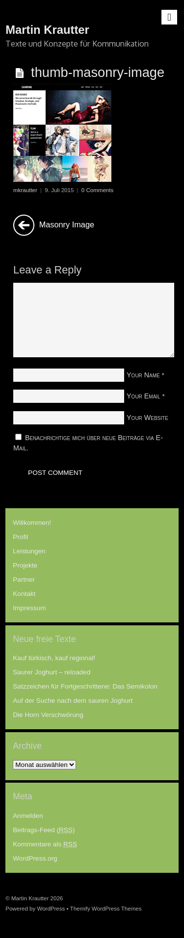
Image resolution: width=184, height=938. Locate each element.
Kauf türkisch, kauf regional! (54, 658)
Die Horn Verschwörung (48, 714)
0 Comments (97, 190)
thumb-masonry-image (97, 72)
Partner (24, 579)
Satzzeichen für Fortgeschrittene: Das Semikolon (85, 686)
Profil (20, 537)
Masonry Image (53, 225)
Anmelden (28, 815)
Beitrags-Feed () (44, 830)
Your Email (143, 396)
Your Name (143, 375)
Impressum (29, 608)
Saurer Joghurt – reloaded (51, 672)
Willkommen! (32, 522)
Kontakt (24, 593)
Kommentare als (45, 844)
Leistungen (29, 551)
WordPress (51, 909)
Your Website (147, 417)
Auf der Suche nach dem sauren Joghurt (72, 700)
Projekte (25, 565)
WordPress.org (35, 858)
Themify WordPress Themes (106, 909)
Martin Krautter (30, 898)
